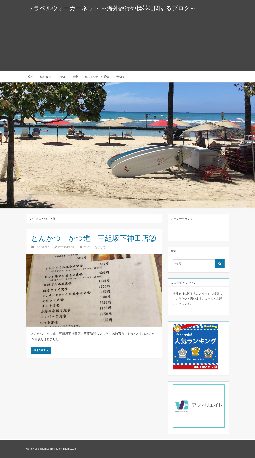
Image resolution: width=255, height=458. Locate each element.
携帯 (75, 76)
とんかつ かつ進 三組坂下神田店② (93, 238)
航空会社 (45, 76)
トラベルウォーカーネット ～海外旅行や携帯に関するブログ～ (112, 8)
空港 (31, 76)
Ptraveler (66, 247)
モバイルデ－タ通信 (96, 76)
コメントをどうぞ (95, 247)
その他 (120, 76)
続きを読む (40, 350)
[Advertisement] (127, 43)
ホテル (62, 76)
